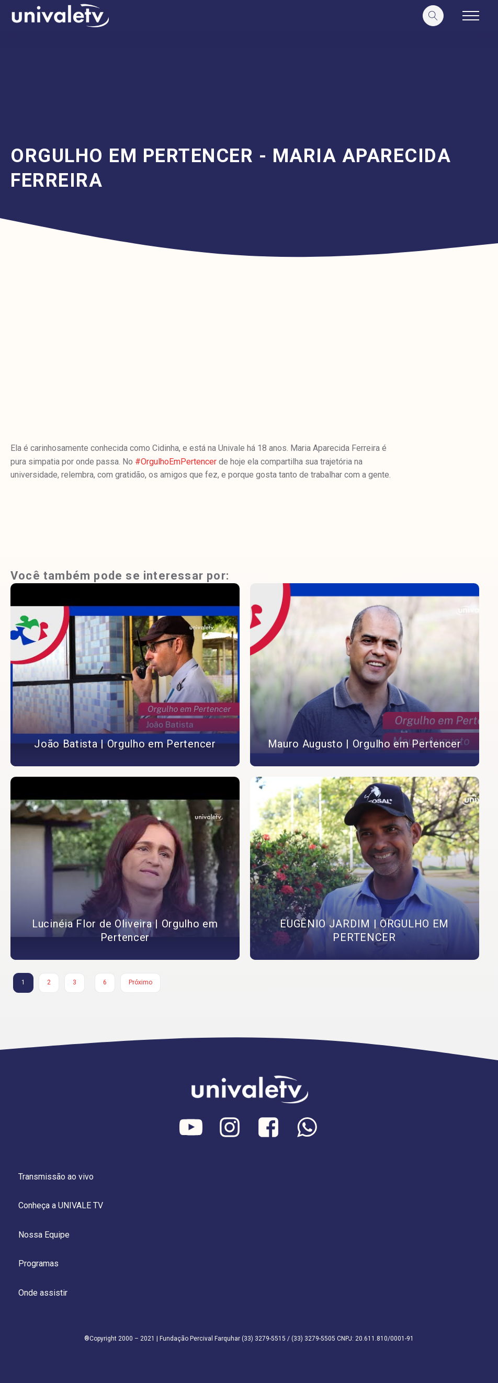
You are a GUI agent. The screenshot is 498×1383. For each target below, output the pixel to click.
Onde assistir (42, 1293)
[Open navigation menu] (470, 15)
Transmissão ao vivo (56, 1177)
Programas (38, 1263)
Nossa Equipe (44, 1235)
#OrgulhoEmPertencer (176, 462)
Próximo (140, 982)
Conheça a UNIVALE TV (60, 1205)
